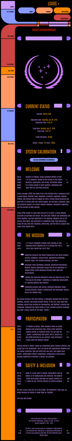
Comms (48, 12)
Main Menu (65, 12)
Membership (64, 19)
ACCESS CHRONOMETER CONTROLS (43, 160)
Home (31, 12)
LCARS (12, 7)
